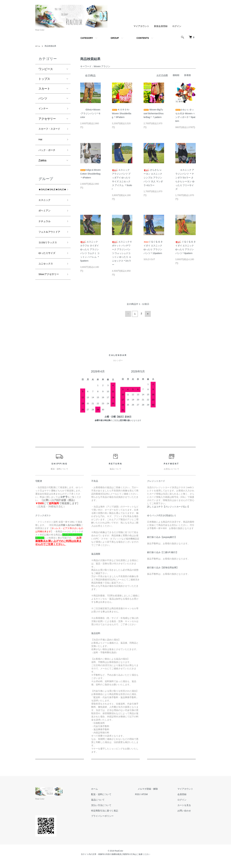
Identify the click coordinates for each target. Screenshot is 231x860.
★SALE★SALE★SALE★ (54, 198)
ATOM (155, 793)
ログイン (176, 26)
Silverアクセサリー (50, 295)
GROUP (115, 38)
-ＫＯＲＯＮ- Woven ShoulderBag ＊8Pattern (121, 113)
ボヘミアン (45, 221)
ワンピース (45, 69)
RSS (147, 793)
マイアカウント (141, 26)
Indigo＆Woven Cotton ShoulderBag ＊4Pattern (90, 174)
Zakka (42, 168)
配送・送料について (114, 793)
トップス (44, 78)
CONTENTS (143, 38)
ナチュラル (45, 232)
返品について (110, 799)
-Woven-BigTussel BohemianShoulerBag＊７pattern (154, 113)
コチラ (64, 496)
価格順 (176, 75)
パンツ (42, 98)
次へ (147, 313)
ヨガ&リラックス (49, 260)
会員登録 (184, 793)
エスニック (45, 209)
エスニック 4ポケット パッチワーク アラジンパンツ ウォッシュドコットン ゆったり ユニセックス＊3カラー (122, 253)
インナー (44, 109)
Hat (40, 146)
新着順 (187, 75)
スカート (44, 88)
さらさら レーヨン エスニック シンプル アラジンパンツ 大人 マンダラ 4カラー (153, 177)
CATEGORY (87, 38)
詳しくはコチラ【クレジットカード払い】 (168, 506)
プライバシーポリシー (115, 815)
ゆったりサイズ (48, 272)
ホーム (38, 46)
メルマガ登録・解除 (155, 788)
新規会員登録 (160, 26)
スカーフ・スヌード (50, 133)
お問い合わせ (186, 810)
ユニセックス (47, 283)
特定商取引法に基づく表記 (117, 810)
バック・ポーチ (48, 158)
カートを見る (186, 804)
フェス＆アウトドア (50, 247)
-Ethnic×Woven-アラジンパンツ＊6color (90, 113)
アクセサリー (47, 119)
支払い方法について (114, 804)
